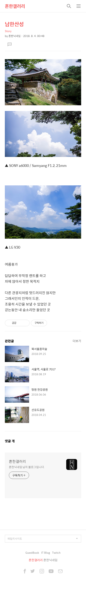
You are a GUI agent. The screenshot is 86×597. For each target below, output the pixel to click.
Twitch (56, 552)
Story (8, 31)
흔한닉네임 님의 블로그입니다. (27, 467)
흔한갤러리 (15, 6)
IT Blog (45, 552)
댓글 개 (10, 441)
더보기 (77, 340)
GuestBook (32, 552)
